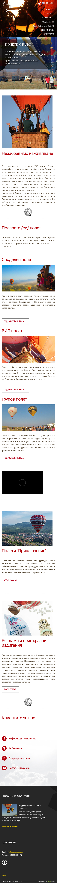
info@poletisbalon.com (15, 852)
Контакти (49, 34)
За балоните (15, 748)
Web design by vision (46, 881)
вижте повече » (10, 580)
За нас (50, 14)
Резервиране (47, 30)
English (49, 2)
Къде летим (48, 22)
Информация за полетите (22, 738)
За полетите (47, 18)
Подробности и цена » (14, 321)
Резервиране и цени (19, 758)
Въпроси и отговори (43, 26)
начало (50, 10)
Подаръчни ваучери (19, 768)
